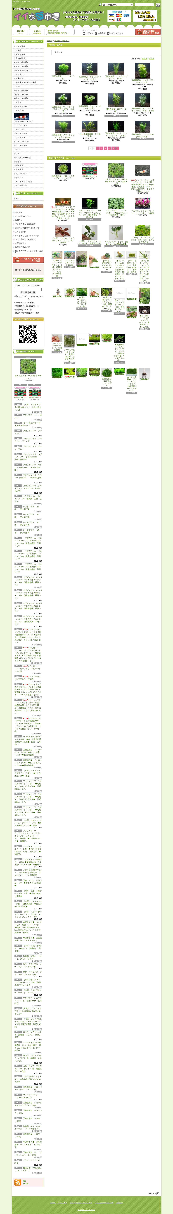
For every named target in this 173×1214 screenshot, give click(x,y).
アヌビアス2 (19, 129)
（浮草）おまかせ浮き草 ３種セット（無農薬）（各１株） (28, 948)
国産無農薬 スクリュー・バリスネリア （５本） (116, 129)
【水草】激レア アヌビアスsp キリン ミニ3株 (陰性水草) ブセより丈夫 (27, 982)
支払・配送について (37, 32)
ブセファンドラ (20, 133)
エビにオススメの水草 (23, 182)
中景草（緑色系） (21, 90)
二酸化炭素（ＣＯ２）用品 (25, 82)
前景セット (18, 177)
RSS (24, 1181)
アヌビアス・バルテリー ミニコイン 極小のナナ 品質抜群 (28, 1000)
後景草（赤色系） (21, 94)
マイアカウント (116, 33)
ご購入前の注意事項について (27, 228)
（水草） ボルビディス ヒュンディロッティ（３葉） (82, 297)
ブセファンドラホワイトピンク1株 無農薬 (58, 342)
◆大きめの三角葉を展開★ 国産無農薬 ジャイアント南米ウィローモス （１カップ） (57, 373)
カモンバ (17, 198)
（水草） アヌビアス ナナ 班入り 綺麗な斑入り (89, 234)
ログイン (89, 33)
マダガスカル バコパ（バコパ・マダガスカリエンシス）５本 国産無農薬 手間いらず (89, 208)
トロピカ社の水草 (21, 141)
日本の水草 (18, 169)
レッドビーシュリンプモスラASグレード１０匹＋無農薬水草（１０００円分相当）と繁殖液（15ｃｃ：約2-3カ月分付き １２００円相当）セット (142, 177)
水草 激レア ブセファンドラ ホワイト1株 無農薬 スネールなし (28, 1068)
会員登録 (101, 33)
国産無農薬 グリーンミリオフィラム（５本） (63, 129)
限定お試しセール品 (22, 157)
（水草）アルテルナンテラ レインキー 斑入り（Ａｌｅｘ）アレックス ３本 (28, 914)
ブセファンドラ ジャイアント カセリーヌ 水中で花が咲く (28, 488)
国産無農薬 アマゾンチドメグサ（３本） (89, 71)
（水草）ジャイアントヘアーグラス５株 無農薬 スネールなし (94, 293)
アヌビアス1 (19, 110)
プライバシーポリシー (104, 1202)
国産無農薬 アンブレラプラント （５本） (116, 71)
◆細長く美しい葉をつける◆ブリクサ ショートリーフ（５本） (81, 373)
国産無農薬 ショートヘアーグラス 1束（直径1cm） (94, 339)
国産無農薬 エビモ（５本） (116, 102)
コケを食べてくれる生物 (25, 239)
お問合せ (60, 32)
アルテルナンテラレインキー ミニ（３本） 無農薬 (142, 206)
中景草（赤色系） (21, 98)
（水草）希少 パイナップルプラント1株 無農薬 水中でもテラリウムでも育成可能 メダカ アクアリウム (144, 266)
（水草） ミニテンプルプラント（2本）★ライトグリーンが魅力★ (142, 234)
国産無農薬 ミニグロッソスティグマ (107, 377)
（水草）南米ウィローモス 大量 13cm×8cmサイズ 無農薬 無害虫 (132, 262)
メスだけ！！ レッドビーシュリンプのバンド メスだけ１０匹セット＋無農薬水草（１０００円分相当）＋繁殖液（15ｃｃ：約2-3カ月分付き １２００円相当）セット (28, 654)
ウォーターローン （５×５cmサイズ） (70, 373)
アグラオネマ (19, 137)
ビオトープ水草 (20, 106)
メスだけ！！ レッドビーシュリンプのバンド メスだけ (27, 668)
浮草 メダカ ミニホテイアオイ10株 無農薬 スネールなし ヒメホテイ (131, 312)
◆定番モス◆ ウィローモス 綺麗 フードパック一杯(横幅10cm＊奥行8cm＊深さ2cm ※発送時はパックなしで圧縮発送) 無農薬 (28, 927)
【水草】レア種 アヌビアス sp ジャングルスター (106, 261)
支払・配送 (62, 1202)
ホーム (20, 32)
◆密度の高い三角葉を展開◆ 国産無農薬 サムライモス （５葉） (119, 371)
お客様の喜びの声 (22, 247)
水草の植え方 (20, 243)
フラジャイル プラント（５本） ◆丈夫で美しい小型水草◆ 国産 (116, 207)
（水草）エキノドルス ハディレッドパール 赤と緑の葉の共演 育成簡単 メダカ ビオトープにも (119, 265)
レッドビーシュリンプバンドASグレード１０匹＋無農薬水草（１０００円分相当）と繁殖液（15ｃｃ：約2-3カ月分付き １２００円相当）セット (63, 208)
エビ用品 (17, 50)
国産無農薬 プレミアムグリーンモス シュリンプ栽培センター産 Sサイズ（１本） (120, 347)
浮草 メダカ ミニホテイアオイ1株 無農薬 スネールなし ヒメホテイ (132, 294)
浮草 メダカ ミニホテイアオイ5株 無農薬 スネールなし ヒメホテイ (145, 296)
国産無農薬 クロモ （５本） (90, 129)
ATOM (25, 1183)
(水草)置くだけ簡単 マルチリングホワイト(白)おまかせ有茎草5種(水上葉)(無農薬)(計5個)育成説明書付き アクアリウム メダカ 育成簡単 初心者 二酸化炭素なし (81, 340)
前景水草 (17, 162)
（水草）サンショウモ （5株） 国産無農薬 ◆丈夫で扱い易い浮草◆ (29, 904)
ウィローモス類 (20, 185)
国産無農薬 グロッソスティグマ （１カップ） (63, 171)
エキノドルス (19, 74)
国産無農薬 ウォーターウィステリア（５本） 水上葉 (63, 102)
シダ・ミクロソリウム (23, 70)
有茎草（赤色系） (21, 66)
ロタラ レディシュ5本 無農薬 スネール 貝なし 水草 (28, 1034)
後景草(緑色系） (21, 58)
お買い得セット (20, 173)
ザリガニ (17, 153)
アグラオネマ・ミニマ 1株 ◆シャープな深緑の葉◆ (117, 235)
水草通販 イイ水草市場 (86, 1210)
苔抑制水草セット (20, 392)
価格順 (144, 58)
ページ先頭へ (154, 1193)
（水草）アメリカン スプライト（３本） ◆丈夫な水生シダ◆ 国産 (28, 773)
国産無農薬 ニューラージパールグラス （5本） (107, 338)
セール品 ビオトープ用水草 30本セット (28, 369)
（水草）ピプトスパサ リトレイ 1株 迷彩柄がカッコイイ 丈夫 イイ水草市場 (58, 264)
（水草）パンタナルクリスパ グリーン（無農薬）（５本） (69, 293)
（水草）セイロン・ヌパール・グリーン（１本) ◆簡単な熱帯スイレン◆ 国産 (28, 823)
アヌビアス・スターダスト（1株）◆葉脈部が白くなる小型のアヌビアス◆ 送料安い (28, 862)
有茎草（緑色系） (21, 62)
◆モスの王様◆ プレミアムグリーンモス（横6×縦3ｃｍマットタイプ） (131, 380)
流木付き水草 (19, 54)
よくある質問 (20, 232)
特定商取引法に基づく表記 (81, 1202)
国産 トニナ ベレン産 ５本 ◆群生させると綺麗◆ (28, 883)
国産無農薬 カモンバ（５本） (63, 71)
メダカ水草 (18, 165)
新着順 (151, 58)
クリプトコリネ (20, 125)
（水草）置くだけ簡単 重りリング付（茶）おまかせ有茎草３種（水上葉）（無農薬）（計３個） (82, 259)
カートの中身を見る (28, 260)
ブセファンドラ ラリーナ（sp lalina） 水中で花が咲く (28, 478)
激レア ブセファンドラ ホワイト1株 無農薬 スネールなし (28, 1058)
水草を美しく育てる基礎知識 (27, 236)
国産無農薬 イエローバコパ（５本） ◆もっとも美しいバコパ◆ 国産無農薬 (28, 752)
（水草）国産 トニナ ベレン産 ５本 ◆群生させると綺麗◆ (29, 893)
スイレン (17, 149)
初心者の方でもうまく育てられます (29, 251)
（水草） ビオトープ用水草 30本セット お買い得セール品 (27, 407)
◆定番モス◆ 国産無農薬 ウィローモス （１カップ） (28, 1144)
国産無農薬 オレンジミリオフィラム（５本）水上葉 (142, 102)
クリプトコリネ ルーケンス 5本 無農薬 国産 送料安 (28, 498)
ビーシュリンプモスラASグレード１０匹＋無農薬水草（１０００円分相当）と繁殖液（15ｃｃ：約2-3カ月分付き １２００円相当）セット (27, 689)
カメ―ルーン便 (20, 145)
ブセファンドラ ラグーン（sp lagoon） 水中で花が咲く (28, 467)
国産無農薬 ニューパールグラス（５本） (142, 129)
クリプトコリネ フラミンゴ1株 (69, 258)
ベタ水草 (17, 102)
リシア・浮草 (19, 46)
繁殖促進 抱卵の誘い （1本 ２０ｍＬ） (145, 374)
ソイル (16, 86)
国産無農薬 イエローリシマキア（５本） (142, 73)
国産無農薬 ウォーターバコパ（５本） (89, 101)
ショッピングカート (148, 32)
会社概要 (18, 212)
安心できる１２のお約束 (25, 224)
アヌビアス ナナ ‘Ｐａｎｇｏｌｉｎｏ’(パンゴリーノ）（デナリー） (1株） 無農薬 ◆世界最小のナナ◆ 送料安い (27, 836)
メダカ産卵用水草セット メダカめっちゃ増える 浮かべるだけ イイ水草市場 (28, 872)
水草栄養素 (18, 78)
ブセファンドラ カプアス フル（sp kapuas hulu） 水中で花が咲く (28, 457)
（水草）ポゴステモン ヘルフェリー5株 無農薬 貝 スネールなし (107, 299)
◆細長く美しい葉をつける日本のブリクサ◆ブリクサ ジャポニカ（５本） (94, 372)
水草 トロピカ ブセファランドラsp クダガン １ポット (57, 293)
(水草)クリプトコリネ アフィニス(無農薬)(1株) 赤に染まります (27, 1011)
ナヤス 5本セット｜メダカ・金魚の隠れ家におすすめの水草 (27, 1079)
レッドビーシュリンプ (23, 118)
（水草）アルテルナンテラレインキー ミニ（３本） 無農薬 (64, 234)
